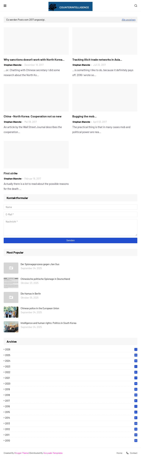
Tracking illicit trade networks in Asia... (97, 59)
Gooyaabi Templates (53, 453)
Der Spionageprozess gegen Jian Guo (40, 264)
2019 (71, 389)
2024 (71, 360)
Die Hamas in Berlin (31, 293)
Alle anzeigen (128, 19)
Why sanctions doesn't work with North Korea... (34, 59)
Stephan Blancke (12, 64)
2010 (71, 440)
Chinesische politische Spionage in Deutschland (45, 278)
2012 (71, 429)
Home (119, 453)
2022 (71, 372)
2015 (71, 412)
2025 (71, 355)
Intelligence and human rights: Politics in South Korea (48, 322)
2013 (71, 423)
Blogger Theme (21, 453)
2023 (71, 366)
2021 (71, 377)
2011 (71, 434)
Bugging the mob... (84, 116)
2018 (71, 395)
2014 (71, 417)
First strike (11, 173)
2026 (71, 349)
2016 (71, 406)
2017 (71, 400)
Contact (131, 453)
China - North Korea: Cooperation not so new (33, 116)
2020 (71, 383)
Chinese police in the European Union (40, 308)
